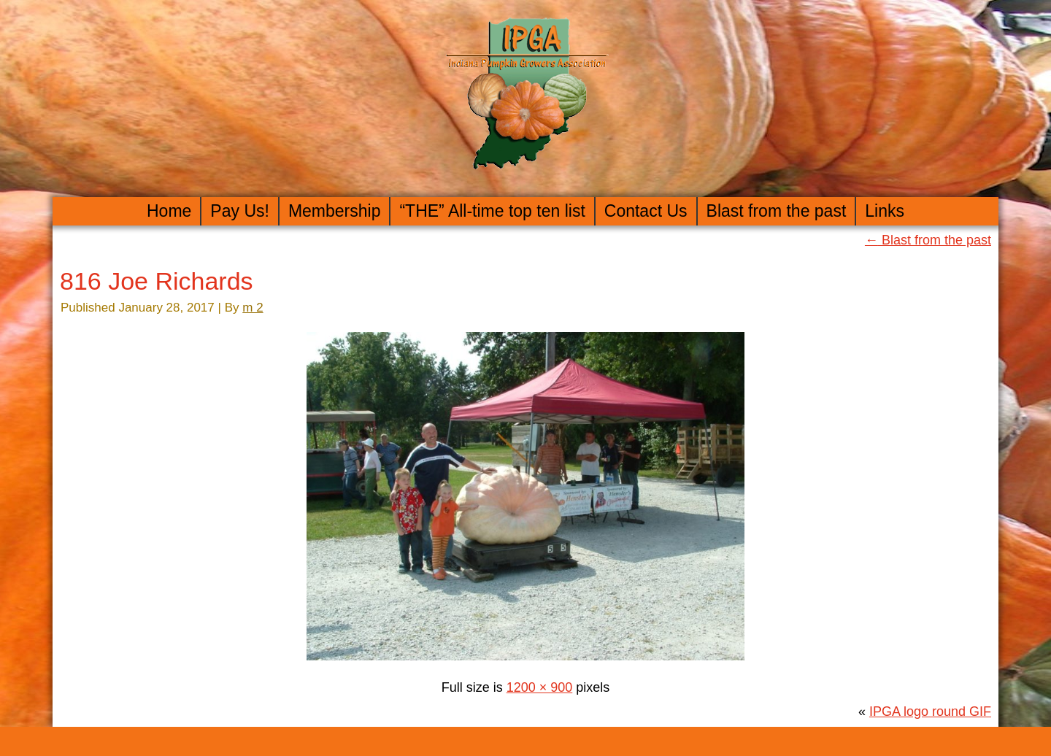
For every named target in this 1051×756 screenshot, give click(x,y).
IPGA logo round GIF (930, 711)
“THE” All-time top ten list (492, 210)
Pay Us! (239, 210)
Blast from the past (777, 210)
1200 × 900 (540, 687)
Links (884, 210)
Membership (334, 210)
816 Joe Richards (156, 281)
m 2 (252, 308)
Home (169, 210)
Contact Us (646, 210)
